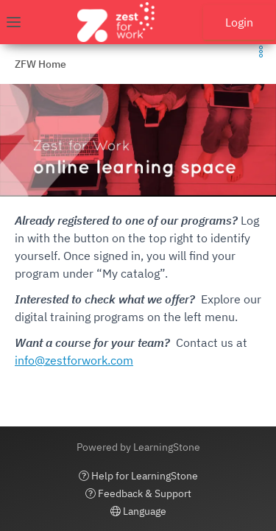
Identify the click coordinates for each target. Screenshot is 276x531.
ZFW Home (40, 64)
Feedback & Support (138, 493)
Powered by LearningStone (138, 447)
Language (138, 511)
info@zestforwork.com (74, 360)
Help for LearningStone (138, 475)
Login (239, 22)
